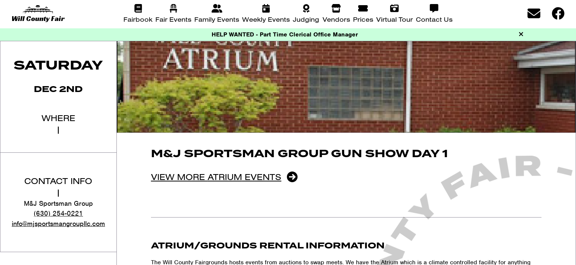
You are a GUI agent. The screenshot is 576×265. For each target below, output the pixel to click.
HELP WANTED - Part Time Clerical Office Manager (285, 34)
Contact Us (434, 19)
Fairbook (137, 19)
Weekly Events (266, 19)
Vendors (336, 19)
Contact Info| (58, 187)
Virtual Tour (394, 19)
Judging (306, 19)
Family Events (216, 19)
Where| (58, 124)
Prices (363, 19)
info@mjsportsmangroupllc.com (58, 223)
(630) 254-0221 (58, 213)
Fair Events (173, 19)
